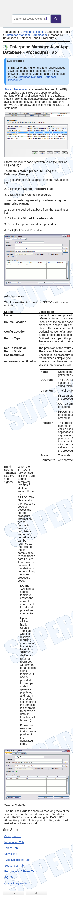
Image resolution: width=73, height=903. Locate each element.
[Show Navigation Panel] (62, 8)
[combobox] (31, 18)
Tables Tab (11, 848)
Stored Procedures (16, 89)
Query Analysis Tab (16, 883)
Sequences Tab (14, 865)
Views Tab (10, 853)
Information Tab (14, 842)
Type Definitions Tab (17, 859)
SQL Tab (9, 877)
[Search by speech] (43, 18)
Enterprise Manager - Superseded (26, 34)
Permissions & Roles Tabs (20, 871)
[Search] (59, 18)
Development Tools (32, 31)
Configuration (12, 836)
